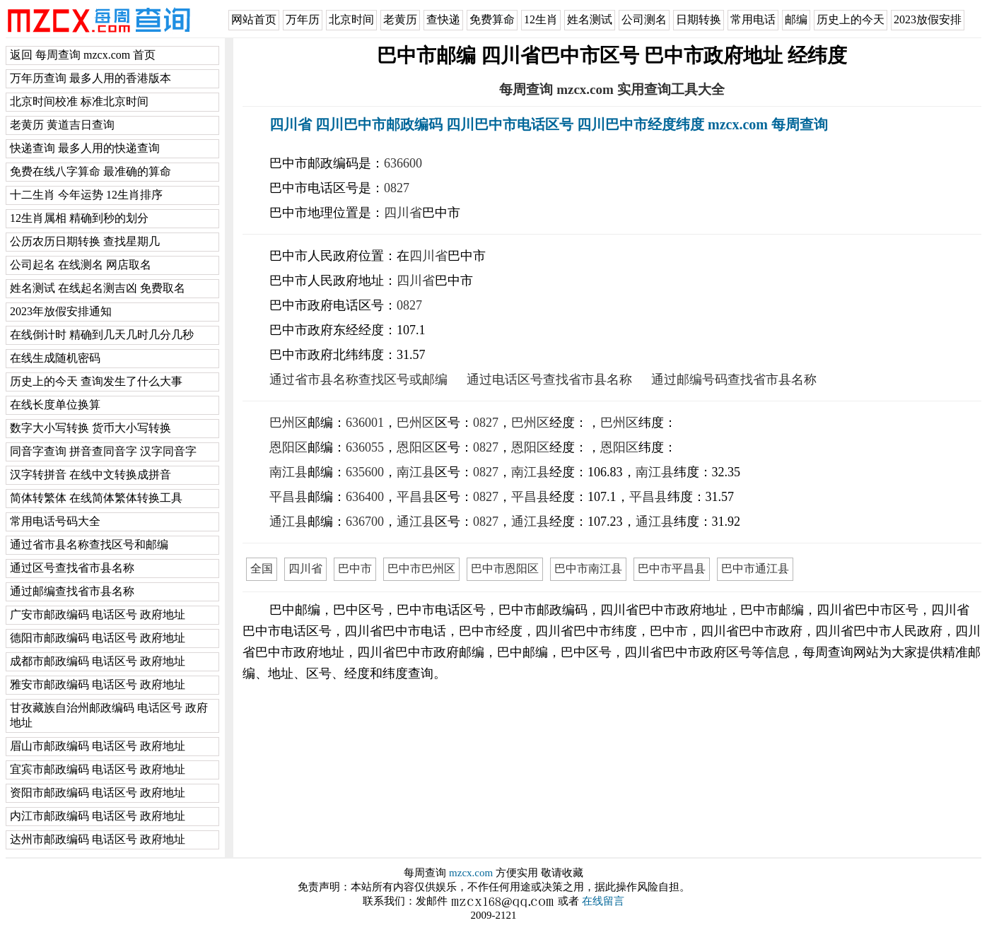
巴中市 (355, 569)
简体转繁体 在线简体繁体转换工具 (96, 498)
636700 (365, 521)
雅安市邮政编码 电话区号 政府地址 (97, 684)
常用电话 (753, 19)
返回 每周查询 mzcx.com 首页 (83, 55)
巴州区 (288, 423)
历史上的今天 (850, 19)
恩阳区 (288, 447)
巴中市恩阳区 (505, 569)
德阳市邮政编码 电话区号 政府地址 (97, 638)
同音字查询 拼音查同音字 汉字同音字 (103, 451)
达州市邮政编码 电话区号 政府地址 (97, 839)
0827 (396, 188)
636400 (365, 497)
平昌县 (288, 497)
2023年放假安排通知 (61, 311)
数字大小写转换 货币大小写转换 (90, 428)
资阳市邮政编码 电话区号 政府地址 (97, 793)
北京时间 (351, 19)
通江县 (288, 521)
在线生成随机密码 (55, 358)
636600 (403, 163)
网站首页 (253, 19)
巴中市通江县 (755, 569)
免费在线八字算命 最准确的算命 (90, 171)
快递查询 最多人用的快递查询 (85, 148)
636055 (365, 447)
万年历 (303, 19)
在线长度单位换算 (55, 405)
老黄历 (400, 19)
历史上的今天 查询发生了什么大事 (96, 381)
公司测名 (644, 19)
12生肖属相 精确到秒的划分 (79, 218)
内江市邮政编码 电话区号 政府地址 (97, 816)
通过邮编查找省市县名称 (72, 591)
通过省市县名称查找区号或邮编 (358, 379)
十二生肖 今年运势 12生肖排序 (86, 195)
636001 (365, 423)
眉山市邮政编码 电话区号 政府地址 (97, 746)
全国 (261, 569)
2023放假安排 (928, 19)
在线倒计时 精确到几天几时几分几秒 (102, 335)
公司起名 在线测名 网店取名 (80, 265)
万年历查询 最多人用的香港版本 (90, 78)
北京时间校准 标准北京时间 (79, 101)
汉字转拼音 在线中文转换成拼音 (90, 475)
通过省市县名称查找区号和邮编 (89, 544)
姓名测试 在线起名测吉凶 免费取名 (97, 288)
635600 (365, 472)
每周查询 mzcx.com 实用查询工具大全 (611, 89)
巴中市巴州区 (421, 569)
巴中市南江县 (588, 569)
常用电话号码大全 (55, 521)
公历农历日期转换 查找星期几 (85, 241)
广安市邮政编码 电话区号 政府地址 (97, 614)
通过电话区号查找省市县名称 (549, 379)
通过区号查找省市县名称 (72, 568)
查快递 (443, 19)
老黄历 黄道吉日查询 (62, 125)
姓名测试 (589, 19)
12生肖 (541, 19)
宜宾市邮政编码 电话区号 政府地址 (97, 769)
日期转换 (698, 19)
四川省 (403, 213)
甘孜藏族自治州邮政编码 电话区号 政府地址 (109, 715)
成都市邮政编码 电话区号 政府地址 (97, 661)
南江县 (288, 472)
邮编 (796, 19)
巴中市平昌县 (672, 569)
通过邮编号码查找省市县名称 (734, 379)
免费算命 (492, 19)
